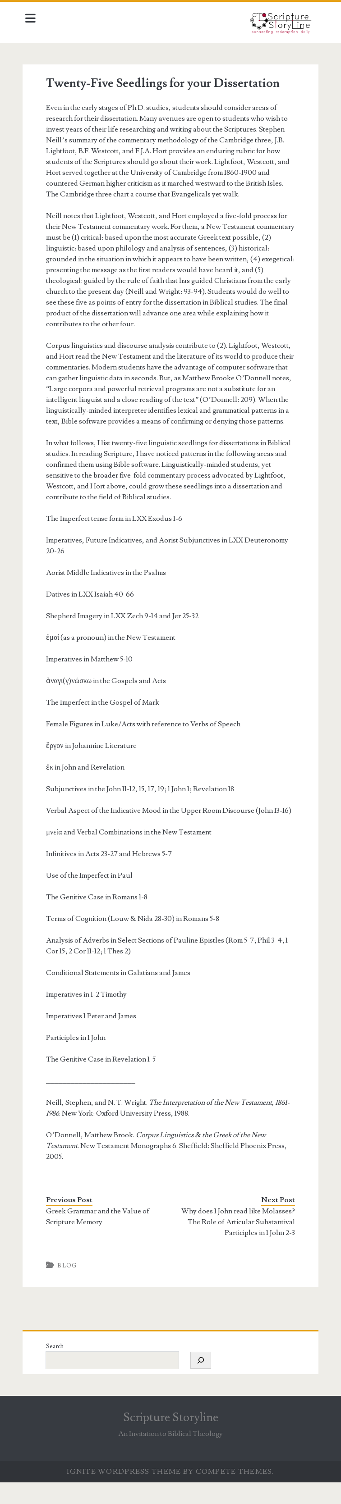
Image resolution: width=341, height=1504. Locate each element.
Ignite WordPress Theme (124, 1493)
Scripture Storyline (170, 1439)
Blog (69, 1287)
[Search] (203, 1381)
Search (57, 1368)
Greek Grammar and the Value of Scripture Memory (100, 1238)
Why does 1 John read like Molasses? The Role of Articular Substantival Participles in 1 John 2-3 (237, 1243)
